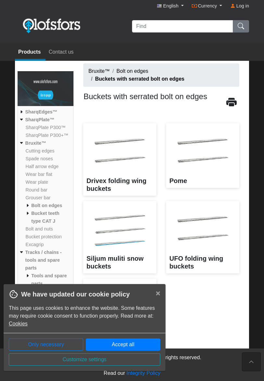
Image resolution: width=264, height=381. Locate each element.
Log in (239, 5)
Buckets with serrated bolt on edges (139, 79)
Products (30, 52)
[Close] (158, 293)
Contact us (61, 52)
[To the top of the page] (251, 361)
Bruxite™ (99, 71)
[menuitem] (45, 112)
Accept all (123, 344)
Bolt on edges (132, 71)
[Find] (182, 26)
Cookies (18, 323)
